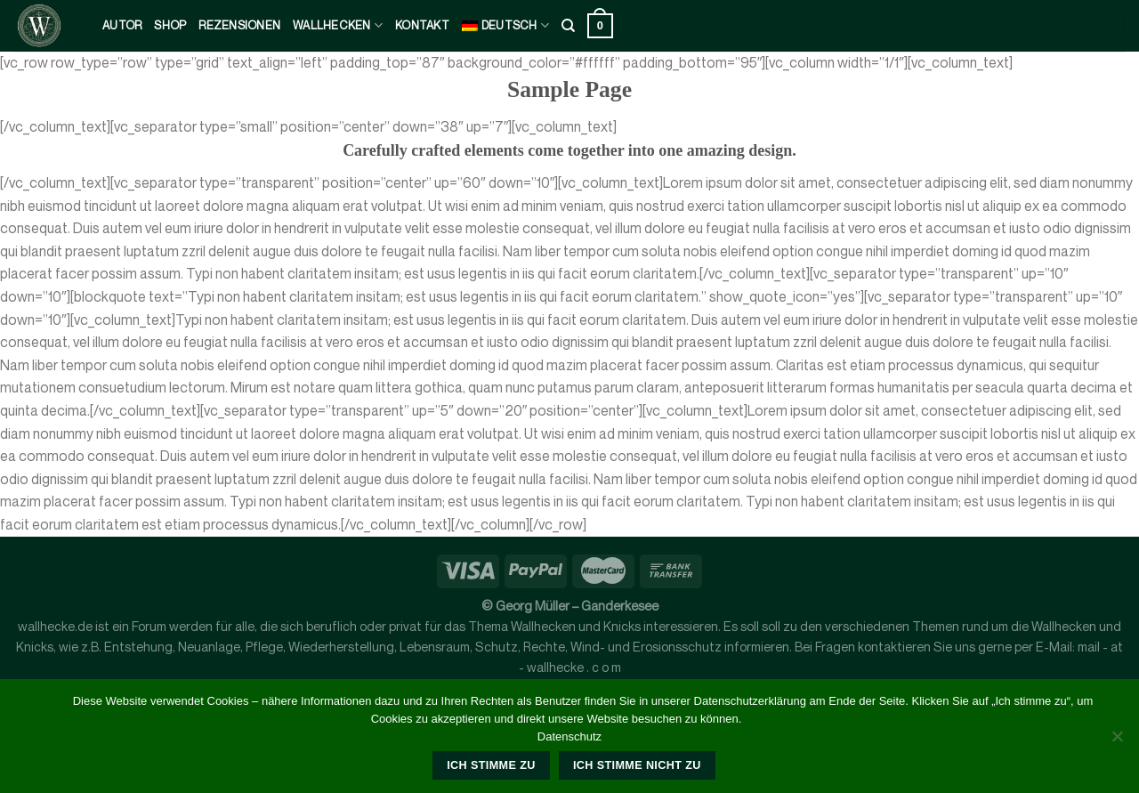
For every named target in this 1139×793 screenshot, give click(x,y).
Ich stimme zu (491, 765)
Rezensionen (239, 25)
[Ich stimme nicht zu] (1117, 741)
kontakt (422, 25)
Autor (121, 25)
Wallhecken (338, 25)
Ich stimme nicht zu (637, 765)
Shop (170, 25)
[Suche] (568, 26)
